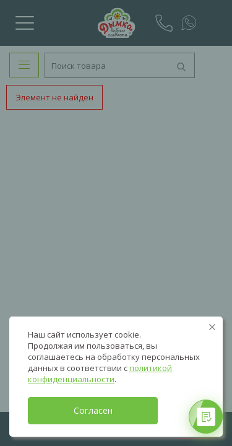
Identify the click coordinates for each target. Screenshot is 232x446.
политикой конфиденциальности (100, 373)
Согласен (93, 410)
